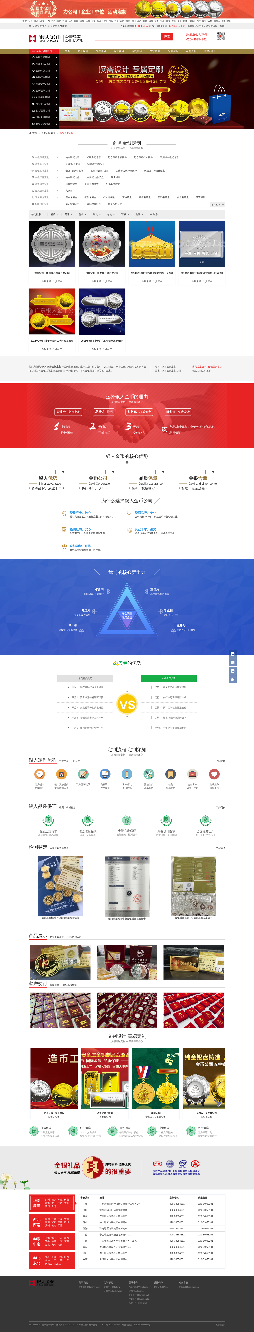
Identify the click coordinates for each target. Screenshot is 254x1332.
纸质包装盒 (90, 197)
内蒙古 (192, 21)
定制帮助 (108, 1282)
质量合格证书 (115, 204)
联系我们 (209, 51)
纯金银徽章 (71, 184)
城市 (154, 214)
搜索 (167, 36)
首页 (67, 51)
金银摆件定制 (41, 77)
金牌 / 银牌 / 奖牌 (74, 170)
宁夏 (162, 21)
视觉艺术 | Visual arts (138, 1287)
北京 (36, 21)
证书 (125, 214)
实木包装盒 (71, 197)
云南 (122, 21)
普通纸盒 (127, 197)
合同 (222, 26)
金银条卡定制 (41, 64)
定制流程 (191, 51)
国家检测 (155, 51)
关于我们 (82, 51)
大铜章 (69, 190)
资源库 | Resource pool (189, 1287)
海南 (59, 21)
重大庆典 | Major (161, 1287)
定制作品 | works (136, 1291)
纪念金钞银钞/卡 (95, 164)
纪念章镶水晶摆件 (117, 157)
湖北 (111, 21)
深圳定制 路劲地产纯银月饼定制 (52, 273)
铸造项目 (119, 51)
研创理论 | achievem (113, 1291)
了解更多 (220, 761)
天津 (199, 21)
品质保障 (173, 51)
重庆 (139, 21)
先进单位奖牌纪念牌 (126, 170)
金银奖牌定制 (41, 70)
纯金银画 (115, 177)
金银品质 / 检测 (105, 1113)
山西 (180, 21)
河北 (185, 21)
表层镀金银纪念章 (169, 157)
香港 (224, 21)
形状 (97, 214)
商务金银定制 (41, 124)
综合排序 (36, 214)
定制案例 (137, 51)
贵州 (128, 21)
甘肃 (156, 21)
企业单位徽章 (113, 184)
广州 (48, 21)
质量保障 (158, 1282)
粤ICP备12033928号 (111, 1325)
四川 (134, 21)
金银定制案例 (42, 51)
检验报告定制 (41, 104)
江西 (88, 21)
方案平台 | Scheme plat (139, 1299)
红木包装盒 (109, 197)
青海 (168, 21)
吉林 (210, 21)
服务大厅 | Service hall (139, 1295)
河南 (116, 21)
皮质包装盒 (183, 197)
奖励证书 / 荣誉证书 (154, 170)
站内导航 (183, 1282)
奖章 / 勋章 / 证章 (99, 170)
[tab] (52, 1203)
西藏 (145, 21)
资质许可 (101, 51)
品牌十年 (133, 1282)
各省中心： (27, 21)
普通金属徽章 (91, 184)
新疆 (174, 21)
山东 (99, 21)
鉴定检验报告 (94, 204)
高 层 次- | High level (138, 1303)
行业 (83, 214)
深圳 (54, 21)
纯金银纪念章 (73, 157)
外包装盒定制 (41, 97)
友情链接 (220, 1325)
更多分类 (217, 204)
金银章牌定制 (41, 57)
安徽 (94, 21)
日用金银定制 (41, 117)
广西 (65, 21)
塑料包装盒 (164, 197)
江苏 (71, 21)
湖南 (105, 21)
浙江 (76, 21)
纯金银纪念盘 (73, 177)
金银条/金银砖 (73, 164)
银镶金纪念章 (94, 157)
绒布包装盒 (145, 197)
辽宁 (204, 21)
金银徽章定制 (41, 84)
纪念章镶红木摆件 (143, 157)
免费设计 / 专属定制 (206, 1113)
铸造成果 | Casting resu (89, 1287)
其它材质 (200, 197)
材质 (55, 214)
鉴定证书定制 (41, 110)
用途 (69, 214)
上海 (42, 21)
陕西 (151, 21)
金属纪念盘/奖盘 (95, 177)
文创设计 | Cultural (112, 1287)
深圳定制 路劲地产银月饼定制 (102, 273)
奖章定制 (155, 1113)
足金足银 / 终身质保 (54, 1113)
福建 (82, 21)
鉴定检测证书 (73, 204)
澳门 (229, 21)
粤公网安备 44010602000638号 (136, 1325)
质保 (140, 214)
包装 (111, 214)
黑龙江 (217, 21)
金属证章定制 (41, 90)
